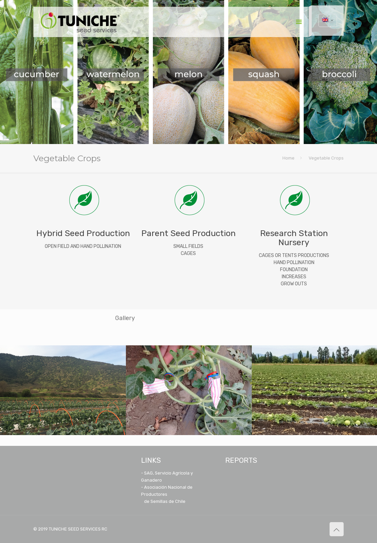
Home (288, 158)
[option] (63, 390)
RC (104, 529)
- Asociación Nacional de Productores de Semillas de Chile (167, 494)
